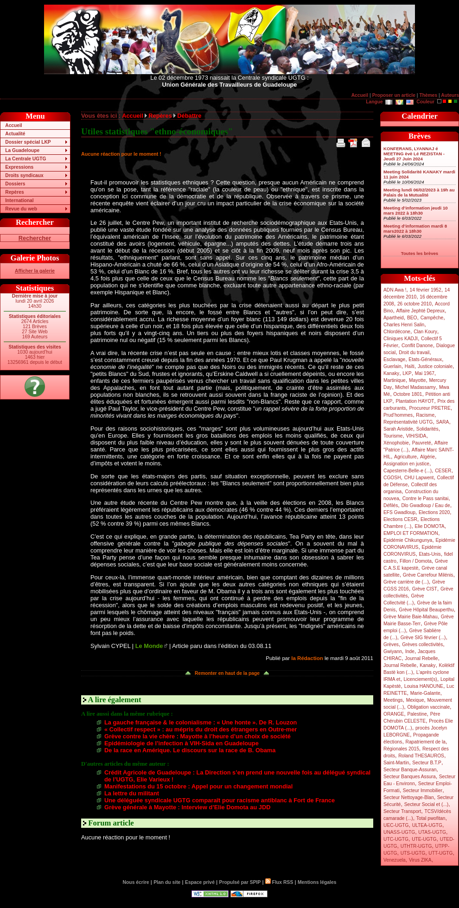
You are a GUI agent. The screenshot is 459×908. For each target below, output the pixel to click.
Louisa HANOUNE (423, 686)
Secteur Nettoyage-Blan (408, 797)
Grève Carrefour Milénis (428, 575)
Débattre (189, 115)
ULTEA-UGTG (427, 825)
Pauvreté (421, 442)
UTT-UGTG (440, 853)
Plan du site (166, 882)
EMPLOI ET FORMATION (410, 533)
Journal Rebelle (421, 658)
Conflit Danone (417, 345)
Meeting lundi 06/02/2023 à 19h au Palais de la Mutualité (419, 192)
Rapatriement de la (426, 741)
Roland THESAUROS (421, 755)
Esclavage (394, 359)
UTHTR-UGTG (416, 846)
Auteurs (450, 95)
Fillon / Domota (416, 561)
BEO (412, 317)
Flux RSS (279, 882)
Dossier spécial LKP (28, 142)
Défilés (390, 505)
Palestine (417, 714)
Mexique (415, 700)
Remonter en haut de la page (227, 673)
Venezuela (394, 860)
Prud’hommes (398, 415)
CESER (443, 470)
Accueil (359, 95)
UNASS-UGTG (399, 832)
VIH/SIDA (416, 435)
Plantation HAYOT (414, 401)
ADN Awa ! (394, 289)
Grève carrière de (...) (406, 581)
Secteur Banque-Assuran (409, 769)
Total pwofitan (431, 818)
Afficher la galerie (35, 270)
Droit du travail (414, 352)
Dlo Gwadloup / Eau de (425, 505)
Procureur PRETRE (429, 408)
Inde (409, 651)
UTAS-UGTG (432, 832)
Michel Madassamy (415, 387)
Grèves (391, 644)
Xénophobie (396, 442)
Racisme (425, 415)
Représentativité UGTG (408, 422)
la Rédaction (307, 658)
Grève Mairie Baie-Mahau (410, 616)
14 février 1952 (425, 289)
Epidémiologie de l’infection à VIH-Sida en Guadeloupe (181, 743)
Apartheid (393, 317)
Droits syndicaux (24, 175)
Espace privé (200, 882)
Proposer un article (393, 95)
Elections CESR (400, 519)
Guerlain (392, 366)
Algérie (427, 456)
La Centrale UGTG (25, 158)
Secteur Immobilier (422, 790)
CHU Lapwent (419, 477)
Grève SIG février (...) (423, 637)
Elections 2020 (434, 512)
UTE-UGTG (424, 839)
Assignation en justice (406, 463)
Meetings (393, 700)
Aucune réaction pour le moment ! (121, 154)
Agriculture (405, 456)
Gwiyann (392, 651)
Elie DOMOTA (429, 526)
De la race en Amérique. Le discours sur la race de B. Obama (189, 750)
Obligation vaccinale (428, 707)
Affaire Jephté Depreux (420, 310)
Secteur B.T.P (426, 762)
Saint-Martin (396, 762)
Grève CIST (424, 588)
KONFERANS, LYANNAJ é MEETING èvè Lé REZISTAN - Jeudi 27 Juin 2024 (414, 153)
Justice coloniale (435, 366)
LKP (406, 373)
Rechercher (35, 238)
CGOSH (392, 477)
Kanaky (391, 373)
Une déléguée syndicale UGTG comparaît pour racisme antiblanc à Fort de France (219, 800)
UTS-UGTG (413, 853)
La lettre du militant (131, 793)
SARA (442, 422)
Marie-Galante (425, 693)
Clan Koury (425, 331)
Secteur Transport (402, 811)
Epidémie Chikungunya (407, 540)
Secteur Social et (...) (426, 804)
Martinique (394, 380)
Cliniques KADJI (400, 338)
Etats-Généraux (425, 359)
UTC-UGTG (395, 839)
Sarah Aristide (398, 429)
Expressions (19, 167)
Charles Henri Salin (403, 324)
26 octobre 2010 (414, 303)
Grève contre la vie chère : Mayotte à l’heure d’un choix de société (197, 736)
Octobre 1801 (407, 394)
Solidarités (427, 429)
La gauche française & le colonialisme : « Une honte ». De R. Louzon (200, 722)
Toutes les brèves (419, 253)
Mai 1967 (424, 373)
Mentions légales (317, 882)
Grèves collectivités (422, 644)
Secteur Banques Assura (409, 776)
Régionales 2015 (401, 748)
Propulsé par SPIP (240, 882)
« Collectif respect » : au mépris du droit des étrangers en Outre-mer (200, 729)
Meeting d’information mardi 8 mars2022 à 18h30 (415, 228)
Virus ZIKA (420, 860)
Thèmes (428, 95)
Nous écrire (136, 882)
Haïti (409, 366)
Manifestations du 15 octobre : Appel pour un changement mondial (198, 786)
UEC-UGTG (396, 825)
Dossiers (15, 183)
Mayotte (417, 380)
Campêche (432, 317)
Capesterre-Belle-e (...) (407, 470)
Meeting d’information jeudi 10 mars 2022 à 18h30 (415, 210)
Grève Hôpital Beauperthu (426, 609)
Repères (14, 192)
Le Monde (149, 645)
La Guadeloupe (22, 150)
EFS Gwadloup (399, 512)
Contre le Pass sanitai (425, 498)
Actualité (15, 133)
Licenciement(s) (420, 679)
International (19, 200)
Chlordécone (396, 331)
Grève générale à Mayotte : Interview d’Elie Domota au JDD (187, 807)
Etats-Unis (430, 554)
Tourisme (393, 435)
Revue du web (21, 208)
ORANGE (393, 714)
